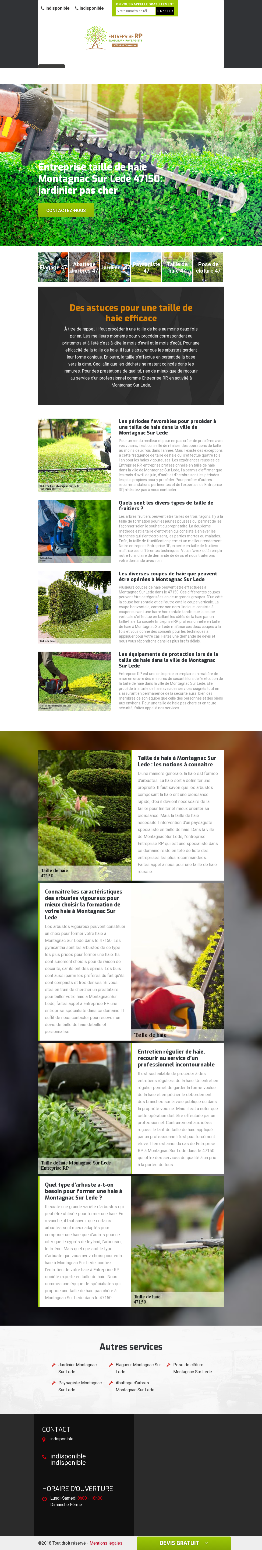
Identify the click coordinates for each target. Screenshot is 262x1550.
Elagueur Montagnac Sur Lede (138, 1368)
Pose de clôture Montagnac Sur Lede (192, 1368)
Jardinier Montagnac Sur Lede (77, 1368)
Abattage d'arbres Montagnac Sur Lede (135, 1386)
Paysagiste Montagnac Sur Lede (80, 1386)
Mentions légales (106, 1543)
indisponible (55, 8)
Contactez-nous (66, 210)
